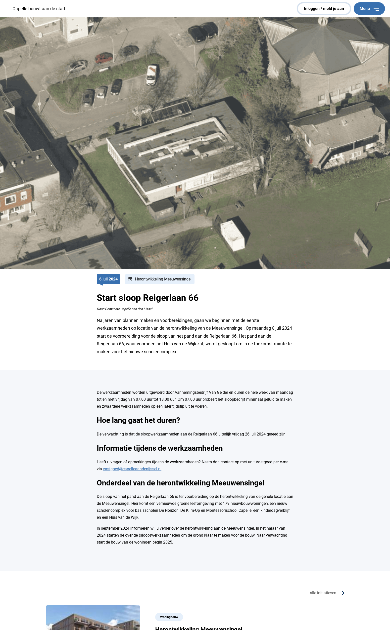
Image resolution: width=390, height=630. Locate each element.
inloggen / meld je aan (324, 8)
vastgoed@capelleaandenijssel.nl (132, 469)
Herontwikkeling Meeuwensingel (163, 279)
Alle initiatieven (323, 593)
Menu (369, 8)
